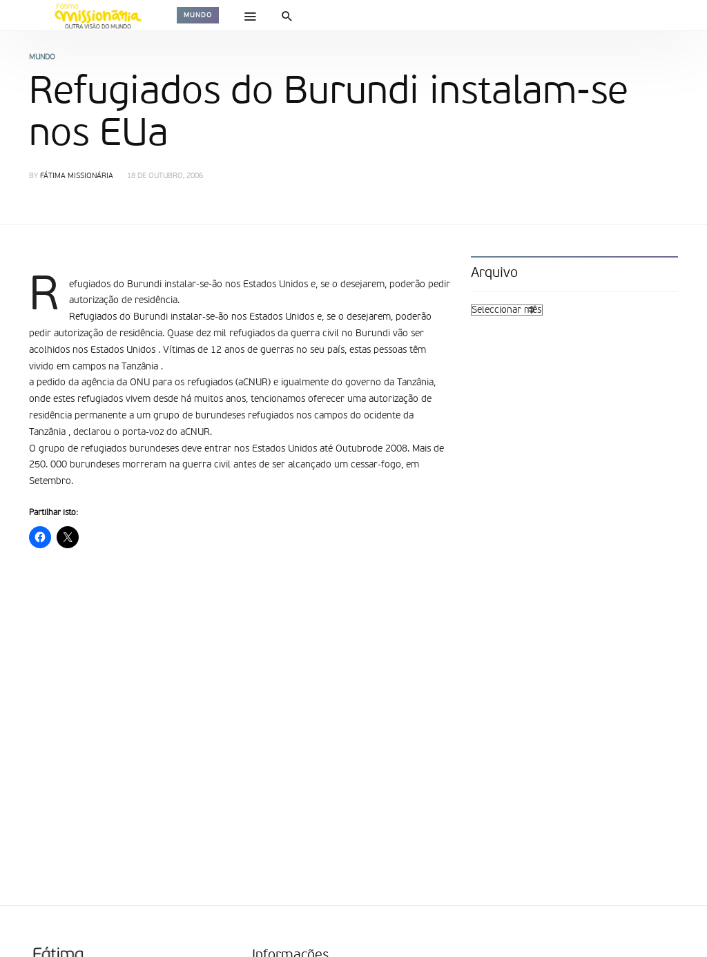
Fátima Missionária (76, 176)
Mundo (198, 15)
